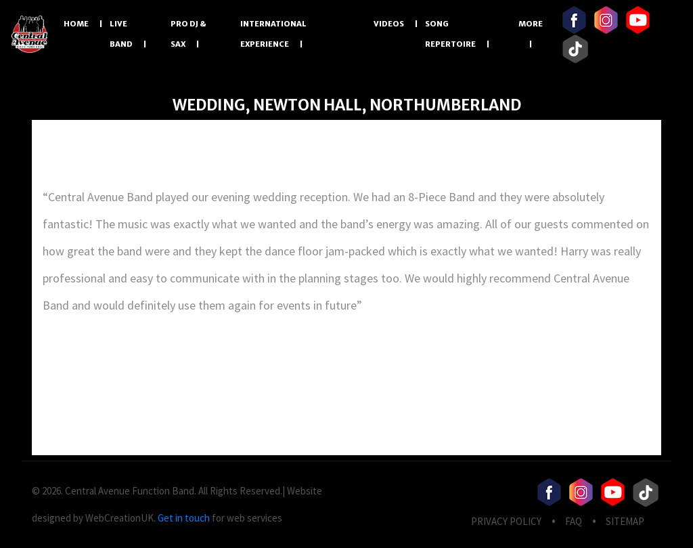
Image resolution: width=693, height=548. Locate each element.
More (530, 23)
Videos (389, 23)
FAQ (573, 521)
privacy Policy (506, 521)
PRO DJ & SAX (188, 34)
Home (76, 23)
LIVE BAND (121, 34)
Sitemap (625, 521)
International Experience (273, 34)
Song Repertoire (450, 34)
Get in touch (184, 517)
